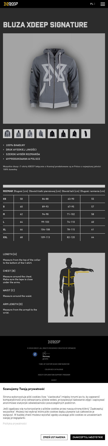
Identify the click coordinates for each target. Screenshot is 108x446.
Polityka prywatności (15, 423)
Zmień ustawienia (54, 437)
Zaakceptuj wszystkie (87, 437)
